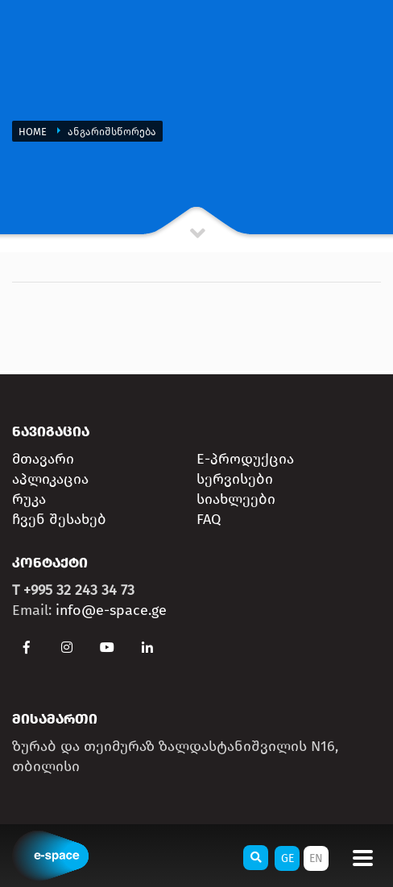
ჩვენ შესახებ (59, 519)
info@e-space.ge (111, 610)
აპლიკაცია (50, 479)
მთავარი (43, 459)
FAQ (208, 519)
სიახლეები (235, 499)
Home (34, 132)
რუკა (29, 499)
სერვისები (234, 479)
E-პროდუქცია (245, 459)
